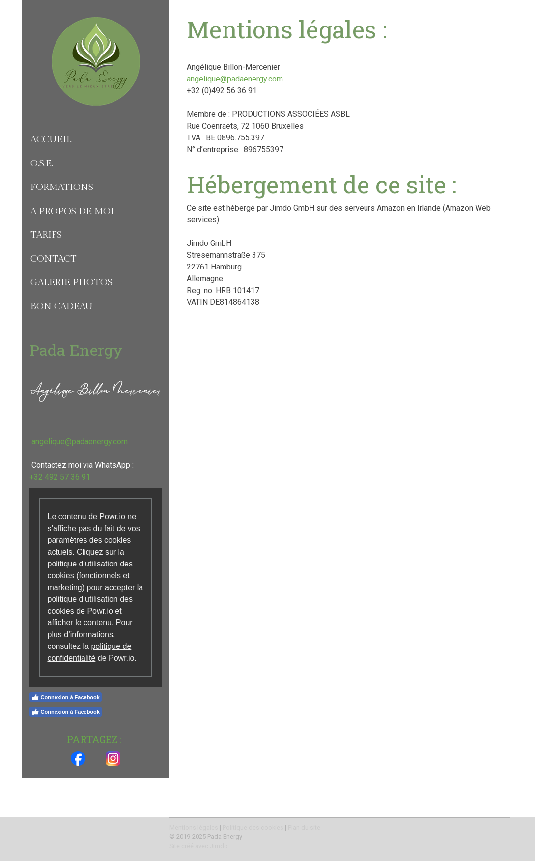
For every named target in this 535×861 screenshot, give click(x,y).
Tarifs (46, 234)
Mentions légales (193, 827)
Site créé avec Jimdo (198, 846)
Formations (61, 187)
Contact (53, 258)
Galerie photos (71, 282)
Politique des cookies (253, 827)
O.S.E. (41, 163)
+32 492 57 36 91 (59, 477)
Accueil (51, 139)
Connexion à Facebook (65, 697)
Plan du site (304, 827)
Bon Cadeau (61, 306)
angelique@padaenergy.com (235, 78)
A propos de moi (72, 211)
